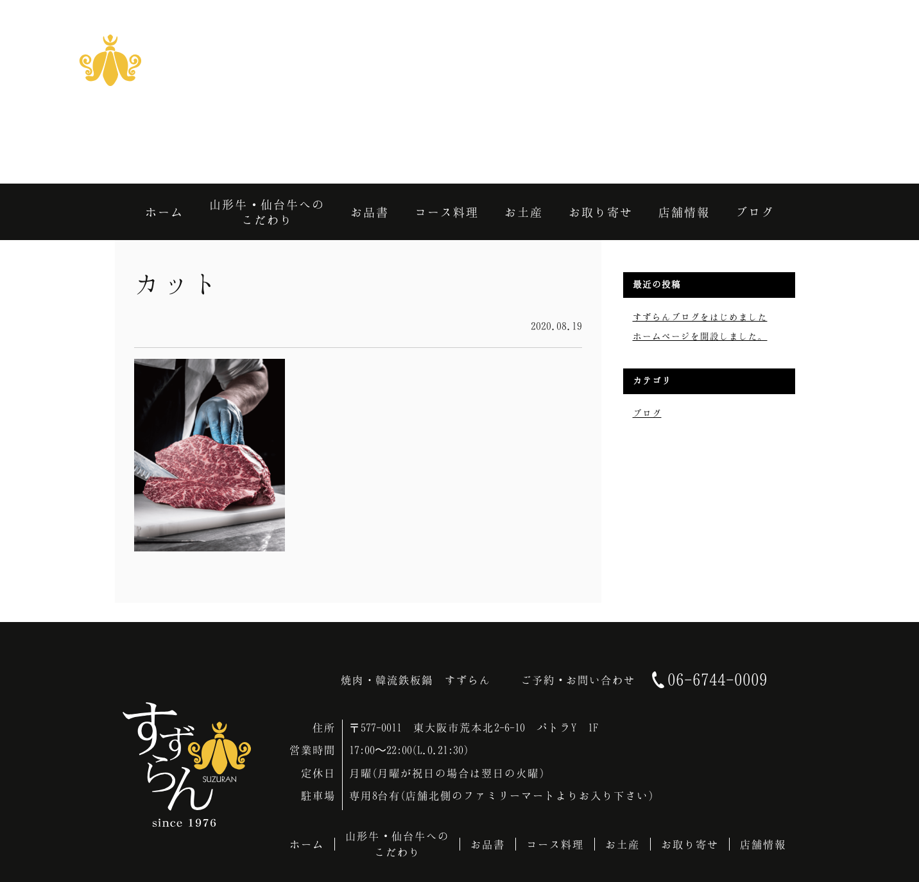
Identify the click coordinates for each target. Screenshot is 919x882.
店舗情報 (763, 844)
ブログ (647, 413)
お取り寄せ (690, 844)
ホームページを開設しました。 (700, 336)
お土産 (622, 844)
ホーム (306, 844)
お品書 (487, 844)
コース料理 (555, 844)
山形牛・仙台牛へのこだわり (397, 844)
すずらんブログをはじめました (700, 317)
